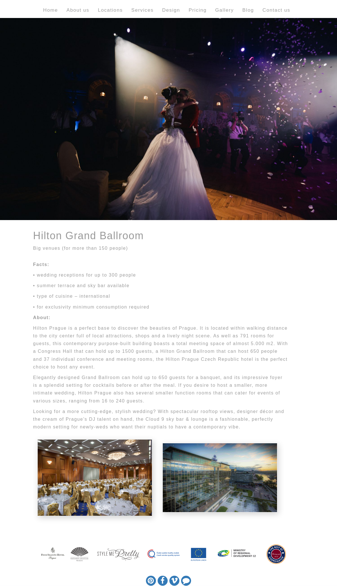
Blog (248, 10)
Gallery (224, 10)
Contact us (276, 10)
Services (142, 10)
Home (50, 10)
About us (78, 10)
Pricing (197, 10)
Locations (110, 10)
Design (171, 10)
